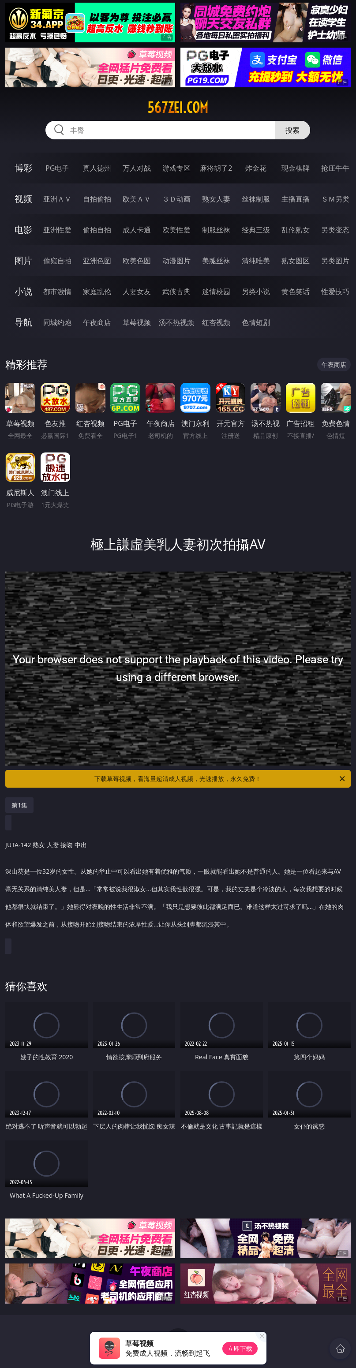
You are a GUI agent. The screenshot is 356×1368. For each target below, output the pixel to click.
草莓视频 (137, 322)
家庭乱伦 (97, 291)
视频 (23, 199)
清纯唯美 (256, 260)
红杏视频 (216, 322)
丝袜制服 (256, 199)
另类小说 (256, 291)
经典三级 (256, 230)
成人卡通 (137, 230)
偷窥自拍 (57, 260)
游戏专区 (176, 168)
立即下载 (240, 1348)
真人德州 (97, 168)
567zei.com (177, 107)
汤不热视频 (176, 322)
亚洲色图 (97, 260)
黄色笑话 (295, 291)
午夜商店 (97, 322)
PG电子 (57, 168)
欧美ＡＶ (137, 199)
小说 (23, 291)
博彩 (23, 168)
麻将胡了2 (216, 168)
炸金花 (255, 168)
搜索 (292, 130)
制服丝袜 (216, 230)
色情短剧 (256, 322)
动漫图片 (176, 260)
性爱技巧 (335, 291)
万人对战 (137, 168)
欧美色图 (137, 260)
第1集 (19, 805)
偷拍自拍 (97, 230)
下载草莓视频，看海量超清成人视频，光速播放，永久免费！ (220, 779)
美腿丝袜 (216, 260)
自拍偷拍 (97, 199)
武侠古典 (176, 291)
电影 (23, 229)
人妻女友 (137, 291)
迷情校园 (216, 291)
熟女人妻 (216, 199)
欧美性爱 (176, 230)
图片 (23, 260)
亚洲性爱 (57, 230)
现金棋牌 (295, 168)
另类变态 (335, 230)
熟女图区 (295, 260)
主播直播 (295, 199)
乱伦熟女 (295, 230)
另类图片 (335, 260)
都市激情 (57, 291)
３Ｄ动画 (176, 199)
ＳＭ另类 (335, 199)
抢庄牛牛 (335, 168)
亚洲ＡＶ (57, 199)
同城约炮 (57, 322)
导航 (23, 322)
